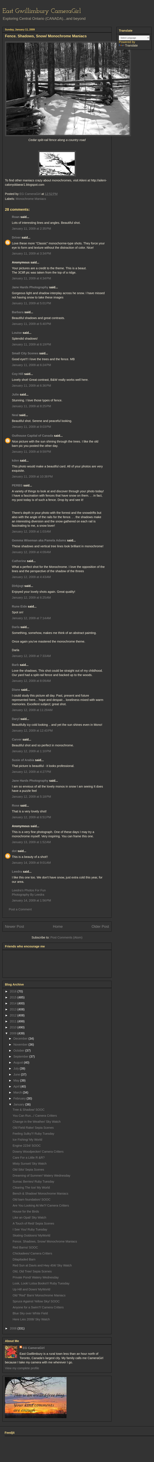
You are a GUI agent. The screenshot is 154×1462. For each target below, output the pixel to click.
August (18, 1062)
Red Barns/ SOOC (25, 1247)
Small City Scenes (25, 353)
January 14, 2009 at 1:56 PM (31, 900)
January (19, 1104)
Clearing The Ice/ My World (31, 1187)
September (21, 1056)
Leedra (17, 871)
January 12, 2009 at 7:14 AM (31, 618)
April (16, 1086)
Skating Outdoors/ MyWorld (31, 1235)
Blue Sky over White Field (30, 1313)
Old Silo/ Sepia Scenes (28, 1169)
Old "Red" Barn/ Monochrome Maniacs (39, 1295)
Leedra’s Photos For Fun (29, 890)
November (20, 1044)
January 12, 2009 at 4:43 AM (31, 577)
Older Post (100, 926)
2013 (13, 1009)
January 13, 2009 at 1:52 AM (31, 842)
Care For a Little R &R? (29, 1157)
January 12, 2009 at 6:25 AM (31, 597)
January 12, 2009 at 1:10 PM (31, 751)
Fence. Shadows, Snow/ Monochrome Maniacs (45, 1241)
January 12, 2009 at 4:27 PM (31, 771)
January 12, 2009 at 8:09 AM (31, 680)
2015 (13, 997)
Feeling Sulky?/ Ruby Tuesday (33, 1133)
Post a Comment (20, 909)
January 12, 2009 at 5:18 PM (31, 796)
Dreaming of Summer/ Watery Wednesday (41, 1175)
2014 (13, 1003)
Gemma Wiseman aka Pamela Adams (39, 540)
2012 (13, 1015)
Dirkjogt (18, 586)
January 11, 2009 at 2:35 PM (31, 228)
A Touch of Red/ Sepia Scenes (33, 1223)
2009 (13, 1033)
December (20, 1038)
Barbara (18, 312)
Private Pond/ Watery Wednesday (36, 1277)
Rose (15, 805)
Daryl (16, 719)
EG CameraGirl (34, 1348)
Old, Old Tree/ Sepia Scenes (32, 1271)
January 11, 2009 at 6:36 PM (31, 385)
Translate (128, 45)
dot (14, 851)
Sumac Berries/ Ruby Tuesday (33, 1181)
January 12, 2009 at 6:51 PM (31, 817)
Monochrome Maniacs (31, 198)
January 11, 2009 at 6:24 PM (31, 365)
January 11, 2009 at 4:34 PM (31, 278)
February (20, 1098)
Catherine (19, 561)
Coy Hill (17, 374)
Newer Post (14, 926)
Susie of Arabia (23, 760)
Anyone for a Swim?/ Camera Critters (38, 1307)
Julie (15, 394)
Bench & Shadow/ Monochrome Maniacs (40, 1193)
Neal (15, 415)
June (17, 1074)
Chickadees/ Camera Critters (32, 1253)
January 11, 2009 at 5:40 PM (31, 323)
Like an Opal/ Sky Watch (29, 1217)
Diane (16, 689)
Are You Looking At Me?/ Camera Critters (41, 1205)
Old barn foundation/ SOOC (32, 1199)
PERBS (17, 485)
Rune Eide (19, 606)
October (19, 1050)
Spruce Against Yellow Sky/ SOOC (36, 1301)
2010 (13, 1027)
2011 (13, 1021)
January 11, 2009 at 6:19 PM (31, 344)
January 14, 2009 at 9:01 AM (31, 862)
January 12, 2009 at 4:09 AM (31, 552)
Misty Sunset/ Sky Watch (30, 1163)
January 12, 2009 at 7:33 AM (31, 656)
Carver (17, 739)
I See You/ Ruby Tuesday (30, 1229)
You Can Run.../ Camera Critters (35, 1115)
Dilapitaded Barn (24, 1259)
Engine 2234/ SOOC (27, 1145)
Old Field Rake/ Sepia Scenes (33, 1127)
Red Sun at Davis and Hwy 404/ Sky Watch (42, 1265)
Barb (15, 664)
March (18, 1092)
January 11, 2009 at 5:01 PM (31, 303)
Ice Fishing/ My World (27, 1139)
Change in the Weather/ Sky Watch (37, 1121)
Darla (16, 627)
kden (15, 460)
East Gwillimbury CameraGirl (41, 11)
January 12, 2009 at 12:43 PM (32, 730)
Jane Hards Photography (30, 287)
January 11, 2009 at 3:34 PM (31, 253)
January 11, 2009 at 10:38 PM (32, 476)
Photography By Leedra (28, 894)
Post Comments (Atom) (66, 937)
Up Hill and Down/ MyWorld (31, 1289)
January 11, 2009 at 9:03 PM (31, 426)
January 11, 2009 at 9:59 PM (31, 451)
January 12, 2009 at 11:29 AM (32, 710)
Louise (17, 332)
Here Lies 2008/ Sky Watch (31, 1319)
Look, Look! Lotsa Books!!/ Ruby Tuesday (41, 1283)
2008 (13, 1328)
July (16, 1068)
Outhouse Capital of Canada (32, 435)
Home (58, 926)
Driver (16, 237)
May (16, 1080)
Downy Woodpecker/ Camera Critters (38, 1151)
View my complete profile (22, 1368)
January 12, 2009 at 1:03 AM (31, 531)
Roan (16, 217)
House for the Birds (26, 1211)
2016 (13, 991)
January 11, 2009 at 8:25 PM (31, 406)
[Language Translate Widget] (134, 37)
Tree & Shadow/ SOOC (29, 1109)
